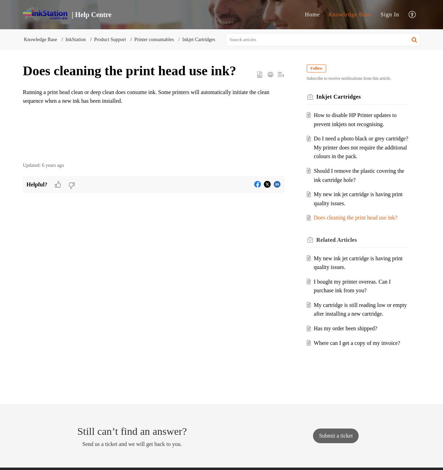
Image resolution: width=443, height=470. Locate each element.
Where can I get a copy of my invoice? (357, 343)
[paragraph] (153, 101)
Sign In (390, 14)
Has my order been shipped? (345, 328)
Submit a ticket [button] (336, 436)
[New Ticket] (336, 436)
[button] (412, 15)
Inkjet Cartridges (198, 39)
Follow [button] (317, 68)
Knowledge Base (349, 14)
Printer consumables (154, 39)
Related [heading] (336, 240)
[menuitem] (312, 15)
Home (312, 14)
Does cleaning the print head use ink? (355, 218)
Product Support (110, 39)
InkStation (76, 39)
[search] (323, 39)
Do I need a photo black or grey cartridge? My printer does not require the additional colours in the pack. (361, 147)
